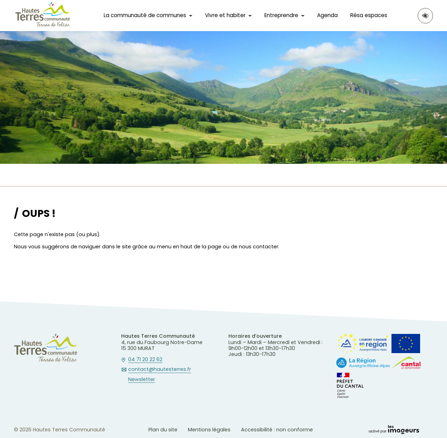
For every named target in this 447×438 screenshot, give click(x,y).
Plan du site (162, 429)
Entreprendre (281, 15)
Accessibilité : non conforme (277, 429)
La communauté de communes (145, 15)
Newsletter (141, 380)
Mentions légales (209, 429)
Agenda (327, 15)
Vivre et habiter (225, 15)
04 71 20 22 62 (145, 360)
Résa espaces (368, 15)
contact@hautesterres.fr (159, 369)
